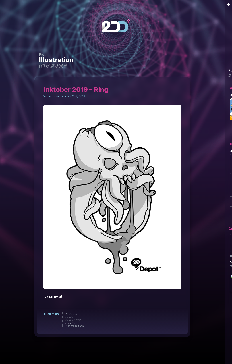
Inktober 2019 (72, 320)
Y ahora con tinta (74, 325)
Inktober (69, 317)
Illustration (56, 60)
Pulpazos (70, 322)
